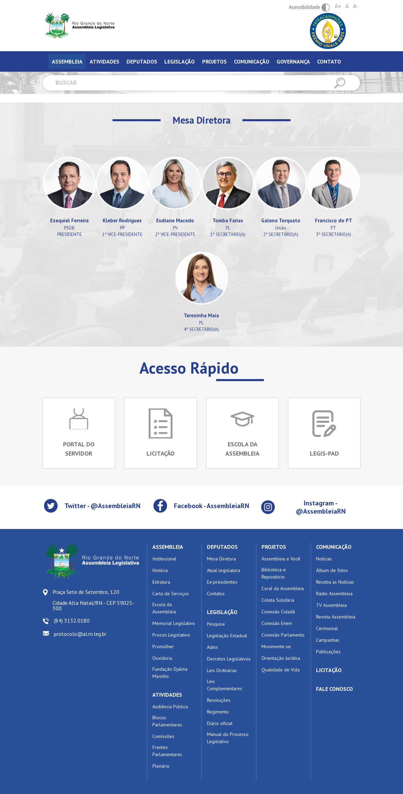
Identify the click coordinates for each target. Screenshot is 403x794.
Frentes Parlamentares (167, 750)
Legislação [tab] (179, 61)
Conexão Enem (277, 623)
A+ (337, 6)
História (160, 570)
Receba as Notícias (335, 582)
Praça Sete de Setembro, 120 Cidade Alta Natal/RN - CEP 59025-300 (93, 600)
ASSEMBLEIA (167, 546)
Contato (329, 61)
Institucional (164, 559)
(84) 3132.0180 (72, 620)
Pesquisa (216, 624)
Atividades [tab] (104, 61)
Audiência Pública (170, 707)
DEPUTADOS (222, 546)
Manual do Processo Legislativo (228, 737)
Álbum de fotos (332, 570)
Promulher (163, 646)
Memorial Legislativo (173, 623)
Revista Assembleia (335, 617)
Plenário (160, 766)
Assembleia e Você (281, 559)
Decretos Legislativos (229, 659)
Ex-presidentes (222, 582)
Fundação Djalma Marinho (170, 672)
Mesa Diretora (221, 559)
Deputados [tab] (141, 61)
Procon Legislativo (171, 635)
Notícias (324, 559)
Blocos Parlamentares (167, 721)
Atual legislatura (223, 570)
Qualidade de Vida (281, 670)
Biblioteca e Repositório (274, 573)
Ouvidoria (162, 658)
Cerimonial (327, 628)
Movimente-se (276, 646)
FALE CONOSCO (334, 688)
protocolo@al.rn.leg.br (80, 634)
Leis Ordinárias (222, 670)
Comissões (163, 736)
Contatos (216, 593)
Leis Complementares (224, 685)
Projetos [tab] (214, 61)
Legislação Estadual (227, 635)
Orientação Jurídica (281, 658)
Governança (293, 61)
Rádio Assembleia (334, 593)
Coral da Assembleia (283, 588)
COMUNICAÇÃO (334, 546)
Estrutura (161, 582)
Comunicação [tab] (251, 61)
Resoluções (218, 700)
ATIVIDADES (167, 694)
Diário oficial (220, 723)
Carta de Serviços (170, 593)
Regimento (218, 712)
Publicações (328, 652)
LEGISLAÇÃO (222, 612)
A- (355, 6)
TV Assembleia (331, 605)
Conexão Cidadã (278, 612)
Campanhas (327, 640)
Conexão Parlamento (283, 635)
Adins (212, 647)
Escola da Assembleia (164, 608)
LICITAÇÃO (329, 670)
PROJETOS (274, 546)
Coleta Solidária (278, 600)
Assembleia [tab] (67, 61)
